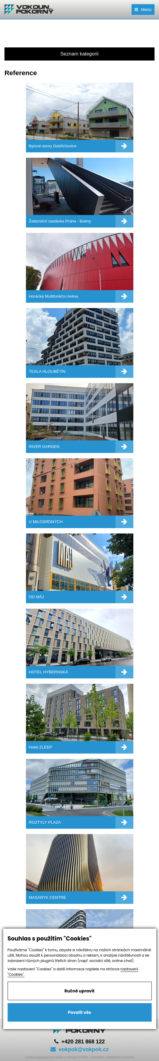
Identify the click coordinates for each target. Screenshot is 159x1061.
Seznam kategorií (79, 53)
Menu (143, 9)
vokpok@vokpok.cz (79, 1049)
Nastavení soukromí (120, 1057)
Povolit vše (79, 1012)
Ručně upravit (79, 991)
